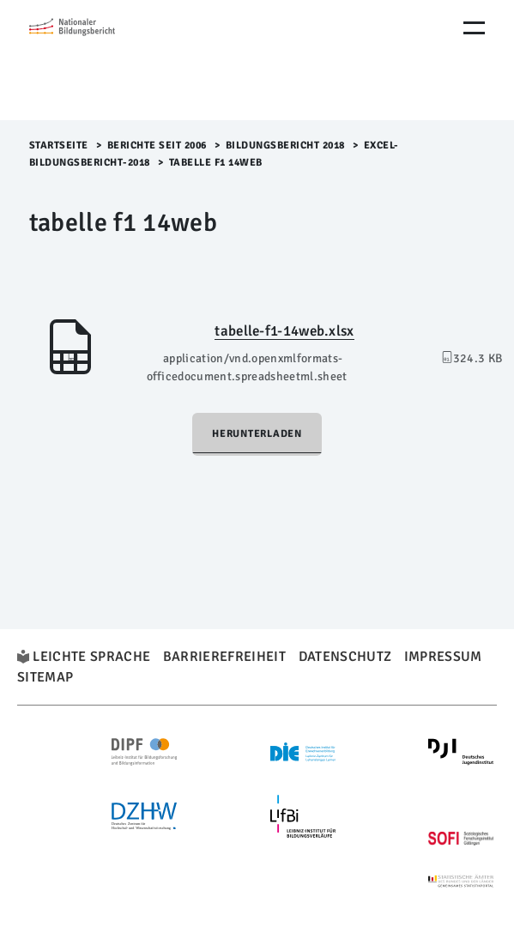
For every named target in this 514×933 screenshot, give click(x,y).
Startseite (58, 145)
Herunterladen (257, 433)
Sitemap (45, 677)
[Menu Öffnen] (474, 28)
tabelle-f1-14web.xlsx (284, 331)
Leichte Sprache (91, 656)
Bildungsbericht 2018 (285, 145)
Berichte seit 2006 (157, 145)
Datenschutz (345, 656)
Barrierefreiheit (224, 656)
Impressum (443, 656)
